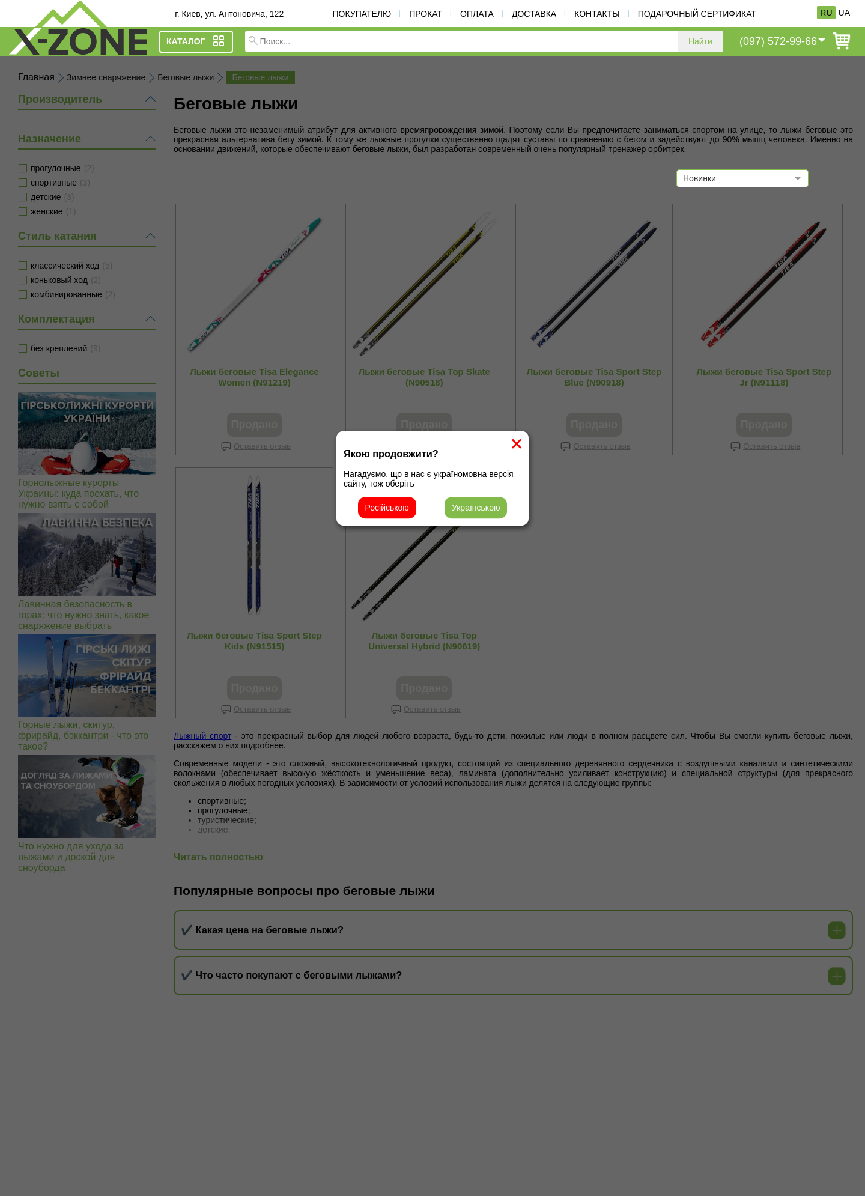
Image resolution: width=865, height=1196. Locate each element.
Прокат (425, 14)
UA (844, 12)
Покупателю (361, 14)
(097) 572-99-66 (778, 41)
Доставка (534, 14)
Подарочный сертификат (697, 14)
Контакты (597, 14)
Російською (387, 507)
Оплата (477, 14)
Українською (476, 507)
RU (826, 12)
